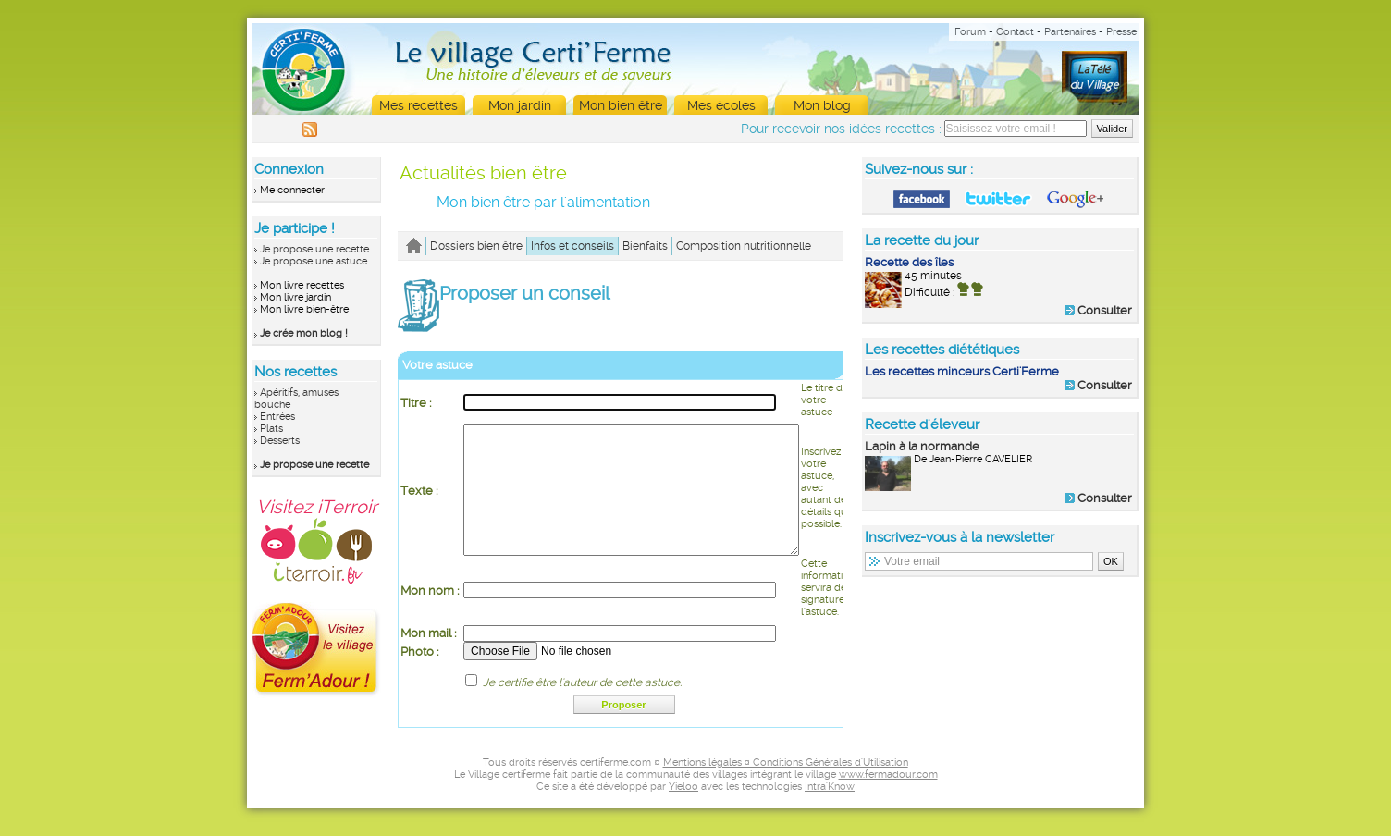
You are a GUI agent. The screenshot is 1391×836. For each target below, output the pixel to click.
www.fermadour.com (888, 802)
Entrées (277, 417)
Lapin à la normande (922, 446)
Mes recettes (418, 105)
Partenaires (1070, 32)
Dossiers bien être (476, 246)
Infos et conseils (572, 246)
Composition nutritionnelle (743, 246)
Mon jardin (519, 105)
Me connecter (292, 190)
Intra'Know (830, 814)
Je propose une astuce (313, 261)
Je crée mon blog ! (304, 333)
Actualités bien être (483, 173)
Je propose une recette (314, 249)
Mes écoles (721, 105)
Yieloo (683, 814)
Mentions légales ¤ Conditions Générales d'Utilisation (785, 790)
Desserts (280, 441)
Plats (271, 429)
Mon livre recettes (302, 285)
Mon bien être (620, 105)
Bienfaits (645, 246)
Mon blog (822, 105)
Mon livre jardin (295, 297)
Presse (1121, 32)
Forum (970, 32)
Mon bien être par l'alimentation (543, 202)
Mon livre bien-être (304, 309)
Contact (1015, 32)
